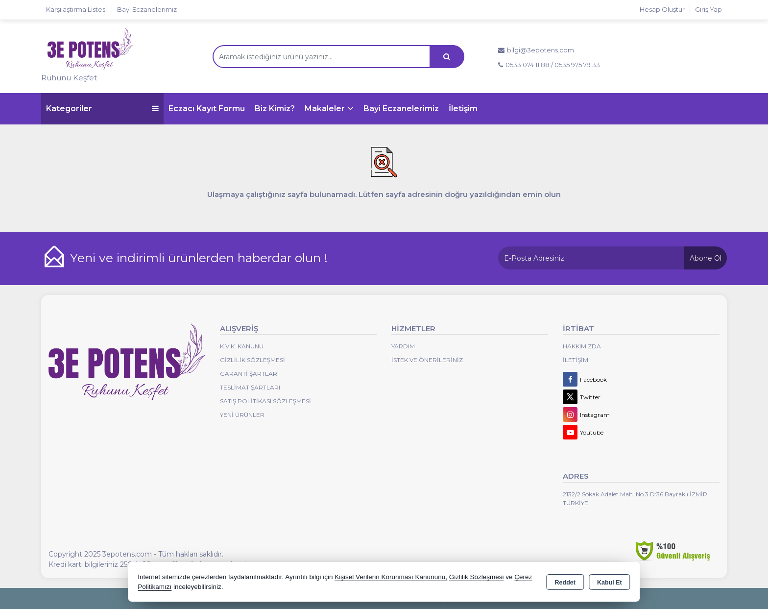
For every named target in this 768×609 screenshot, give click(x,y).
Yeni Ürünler (242, 414)
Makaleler (325, 108)
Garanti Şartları (249, 373)
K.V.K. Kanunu (242, 346)
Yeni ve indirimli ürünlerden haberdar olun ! (199, 257)
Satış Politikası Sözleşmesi (265, 401)
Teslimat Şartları (250, 387)
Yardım (403, 346)
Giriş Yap (708, 9)
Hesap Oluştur (662, 9)
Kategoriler (102, 108)
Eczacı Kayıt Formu (206, 108)
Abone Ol (705, 258)
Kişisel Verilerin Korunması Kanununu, (391, 577)
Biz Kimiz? (275, 108)
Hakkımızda (582, 346)
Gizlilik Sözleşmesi (252, 360)
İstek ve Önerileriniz (427, 360)
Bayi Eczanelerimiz (401, 108)
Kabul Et (609, 582)
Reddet (565, 582)
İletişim (463, 108)
